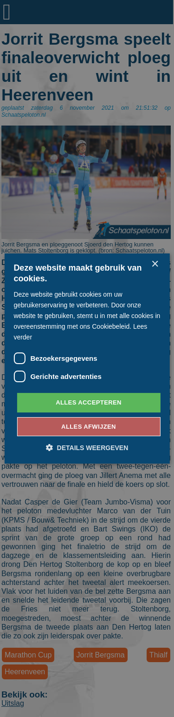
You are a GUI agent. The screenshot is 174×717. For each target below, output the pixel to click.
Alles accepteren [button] (89, 402)
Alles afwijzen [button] (88, 426)
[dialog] (87, 358)
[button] (87, 447)
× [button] (154, 264)
